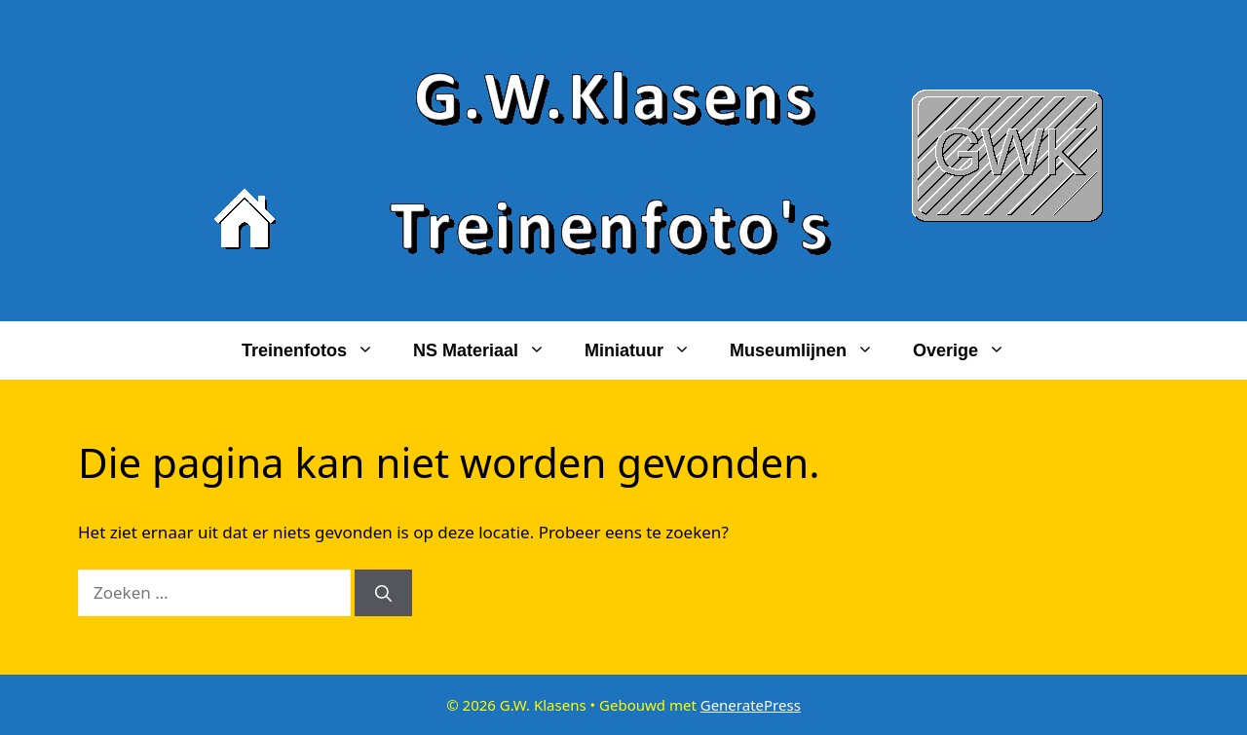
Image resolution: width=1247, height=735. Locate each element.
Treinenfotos (318, 350)
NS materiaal (489, 350)
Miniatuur (647, 350)
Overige (969, 350)
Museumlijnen (811, 350)
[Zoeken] (383, 593)
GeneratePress (750, 705)
